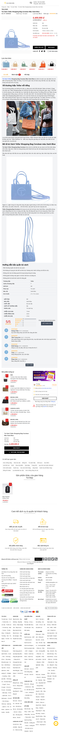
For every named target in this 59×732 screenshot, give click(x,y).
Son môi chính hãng (25, 467)
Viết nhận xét (46, 323)
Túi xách (25, 13)
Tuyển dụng (4, 585)
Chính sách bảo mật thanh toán (27, 582)
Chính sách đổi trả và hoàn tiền (27, 578)
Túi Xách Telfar (6, 79)
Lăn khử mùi (6, 465)
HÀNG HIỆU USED (28, 702)
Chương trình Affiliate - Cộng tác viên (9, 580)
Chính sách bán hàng (25, 572)
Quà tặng (27, 465)
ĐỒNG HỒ (15, 680)
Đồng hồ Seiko (7, 470)
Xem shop (45, 398)
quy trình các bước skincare (46, 465)
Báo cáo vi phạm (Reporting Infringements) (26, 599)
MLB (12, 465)
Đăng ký (53, 401)
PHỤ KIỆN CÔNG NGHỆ (28, 618)
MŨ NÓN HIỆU (16, 698)
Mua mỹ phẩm (19, 465)
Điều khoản (16, 608)
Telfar (8, 7)
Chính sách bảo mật (24, 584)
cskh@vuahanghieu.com (51, 582)
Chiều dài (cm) (8, 316)
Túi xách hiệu (32, 462)
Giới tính (6, 299)
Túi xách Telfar (14, 7)
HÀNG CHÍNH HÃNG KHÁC (52, 644)
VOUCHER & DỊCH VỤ (17, 647)
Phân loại (7, 308)
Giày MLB (35, 467)
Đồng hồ (24, 462)
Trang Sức (34, 465)
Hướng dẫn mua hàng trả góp (27, 597)
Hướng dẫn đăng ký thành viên (27, 592)
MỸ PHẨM (26, 706)
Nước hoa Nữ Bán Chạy (46, 467)
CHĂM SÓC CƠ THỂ (17, 721)
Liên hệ (3, 587)
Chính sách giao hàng (25, 576)
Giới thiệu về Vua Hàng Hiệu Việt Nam (9, 572)
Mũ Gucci (39, 462)
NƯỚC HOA (27, 634)
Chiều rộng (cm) (9, 313)
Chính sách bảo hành (25, 574)
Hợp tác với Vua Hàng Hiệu (8, 577)
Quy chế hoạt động (6, 575)
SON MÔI (38, 616)
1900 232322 (42, 3)
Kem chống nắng (7, 462)
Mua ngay (51, 47)
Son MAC (46, 462)
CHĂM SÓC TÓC (28, 681)
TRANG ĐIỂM (39, 631)
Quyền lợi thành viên (25, 595)
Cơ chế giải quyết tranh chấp (27, 588)
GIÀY (37, 671)
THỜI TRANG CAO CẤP (6, 647)
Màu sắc (6, 301)
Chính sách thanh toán (25, 580)
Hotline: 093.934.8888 (17, 452)
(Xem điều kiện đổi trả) (46, 388)
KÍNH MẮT (26, 666)
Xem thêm (29, 364)
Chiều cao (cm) (8, 311)
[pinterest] (49, 559)
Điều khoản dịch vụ (24, 586)
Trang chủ (4, 7)
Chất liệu (7, 303)
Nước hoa (16, 467)
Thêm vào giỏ (38, 47)
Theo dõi (54, 384)
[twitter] (52, 559)
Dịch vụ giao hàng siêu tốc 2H (27, 590)
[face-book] (42, 559)
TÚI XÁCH (4, 616)
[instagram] (46, 559)
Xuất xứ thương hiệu (10, 306)
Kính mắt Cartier (7, 467)
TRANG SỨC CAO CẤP (51, 618)
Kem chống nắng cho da (32, 470)
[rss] (56, 559)
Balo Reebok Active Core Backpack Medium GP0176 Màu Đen (7, 497)
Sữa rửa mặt (17, 462)
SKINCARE (15, 616)
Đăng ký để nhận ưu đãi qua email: (9, 559)
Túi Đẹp (38, 384)
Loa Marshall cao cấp (18, 470)
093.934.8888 (41, 2)
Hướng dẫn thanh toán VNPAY (9, 583)
